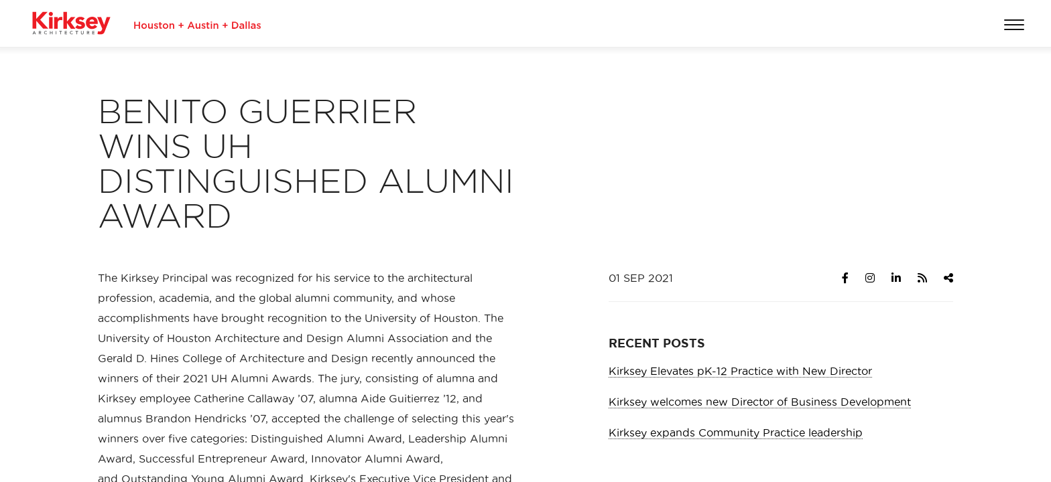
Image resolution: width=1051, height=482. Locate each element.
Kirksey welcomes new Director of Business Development (760, 402)
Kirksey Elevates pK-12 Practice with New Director (740, 371)
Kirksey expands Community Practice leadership (736, 432)
